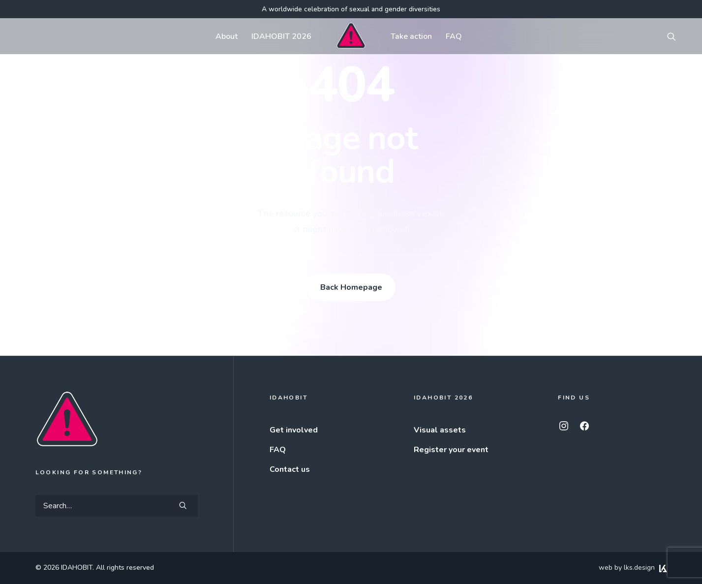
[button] (676, 36)
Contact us (290, 469)
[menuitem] (226, 36)
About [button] (226, 36)
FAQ (454, 36)
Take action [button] (411, 36)
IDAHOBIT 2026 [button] (281, 36)
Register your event (451, 449)
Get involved (294, 430)
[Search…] (116, 506)
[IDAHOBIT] (351, 36)
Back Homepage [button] (351, 287)
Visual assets (440, 430)
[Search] (116, 506)
